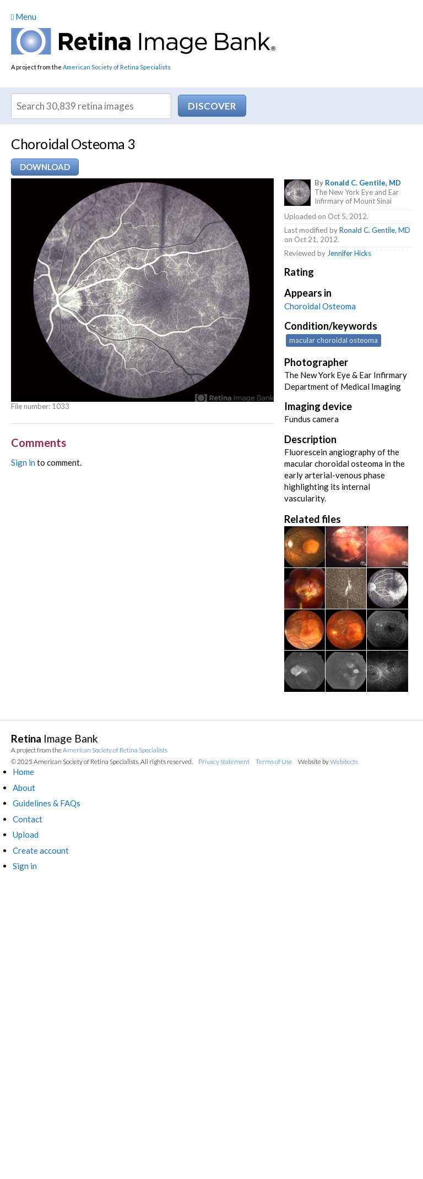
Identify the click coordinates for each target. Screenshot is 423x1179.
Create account (41, 850)
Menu (23, 16)
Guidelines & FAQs (46, 803)
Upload (26, 834)
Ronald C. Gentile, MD (363, 182)
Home (23, 772)
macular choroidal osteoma (333, 340)
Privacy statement (224, 761)
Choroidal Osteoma (320, 306)
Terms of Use (274, 761)
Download (45, 167)
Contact (27, 819)
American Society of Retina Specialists (117, 66)
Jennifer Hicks (349, 253)
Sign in (23, 462)
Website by (328, 761)
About (24, 788)
